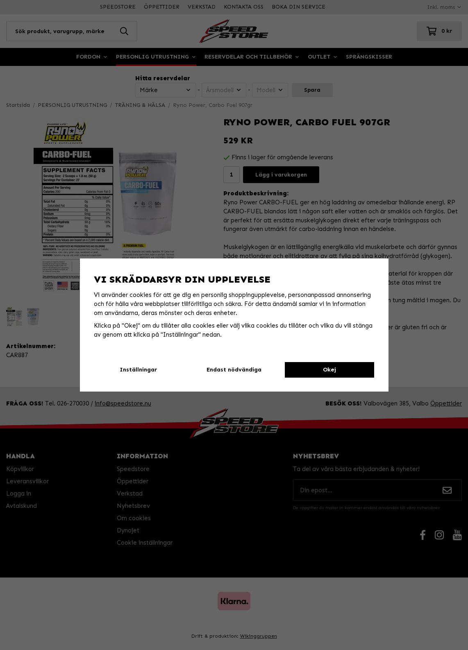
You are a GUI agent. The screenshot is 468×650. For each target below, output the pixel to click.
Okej (329, 369)
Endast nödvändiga (234, 369)
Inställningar (138, 369)
